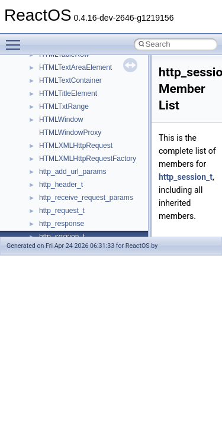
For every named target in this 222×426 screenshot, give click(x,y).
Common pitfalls (45, 78)
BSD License (40, 182)
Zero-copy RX (42, 117)
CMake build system (52, 65)
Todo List (34, 208)
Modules (33, 234)
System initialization (51, 130)
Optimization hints (48, 156)
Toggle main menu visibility (16, 40)
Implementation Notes (54, 169)
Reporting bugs (44, 104)
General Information (51, 195)
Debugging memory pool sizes (67, 91)
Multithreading (42, 143)
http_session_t (186, 177)
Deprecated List (45, 221)
